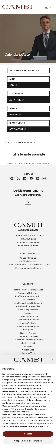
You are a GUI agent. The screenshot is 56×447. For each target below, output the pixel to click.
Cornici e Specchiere (28, 310)
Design (28, 313)
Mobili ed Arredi (28, 343)
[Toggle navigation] (47, 7)
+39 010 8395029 (22, 236)
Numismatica (28, 350)
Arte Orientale (28, 300)
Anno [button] (12, 79)
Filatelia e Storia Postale (28, 326)
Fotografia (28, 330)
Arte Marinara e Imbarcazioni (28, 296)
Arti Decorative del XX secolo (28, 303)
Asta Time (16, 100)
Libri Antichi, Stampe (28, 336)
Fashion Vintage (28, 323)
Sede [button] (12, 109)
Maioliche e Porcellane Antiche (28, 340)
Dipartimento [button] (17, 123)
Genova (15, 114)
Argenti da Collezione (28, 293)
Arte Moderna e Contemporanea (28, 290)
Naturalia (28, 346)
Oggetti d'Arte (28, 353)
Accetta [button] (28, 434)
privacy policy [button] (13, 380)
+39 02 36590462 (17, 265)
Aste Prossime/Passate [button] (23, 71)
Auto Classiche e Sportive (28, 306)
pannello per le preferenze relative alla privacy (27, 426)
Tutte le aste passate (18, 143)
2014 (13, 85)
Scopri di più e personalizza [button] (28, 441)
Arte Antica (17, 129)
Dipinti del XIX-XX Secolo (28, 320)
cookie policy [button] (46, 391)
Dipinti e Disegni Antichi (28, 316)
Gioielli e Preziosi (28, 333)
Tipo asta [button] (15, 94)
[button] (52, 359)
